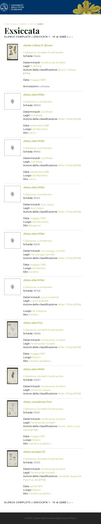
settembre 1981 (39, 125)
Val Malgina (39, 311)
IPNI (26, 73)
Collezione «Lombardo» (37, 101)
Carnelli (60, 250)
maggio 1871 (37, 353)
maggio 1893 (38, 79)
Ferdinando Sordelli (53, 62)
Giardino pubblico (40, 360)
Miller (34, 94)
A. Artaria (36, 66)
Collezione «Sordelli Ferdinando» (43, 52)
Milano (36, 357)
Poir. (33, 323)
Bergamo (35, 225)
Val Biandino (40, 129)
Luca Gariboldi (50, 297)
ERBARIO (23, 24)
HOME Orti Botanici (11, 24)
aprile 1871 (36, 486)
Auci (43, 204)
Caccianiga (47, 250)
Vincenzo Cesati (40, 390)
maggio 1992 (38, 218)
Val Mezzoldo (40, 221)
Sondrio (33, 271)
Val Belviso (38, 268)
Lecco (32, 132)
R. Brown (38, 45)
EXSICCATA (32, 24)
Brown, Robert (67, 69)
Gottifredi (47, 111)
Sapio (50, 204)
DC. (34, 452)
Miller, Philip (65, 119)
